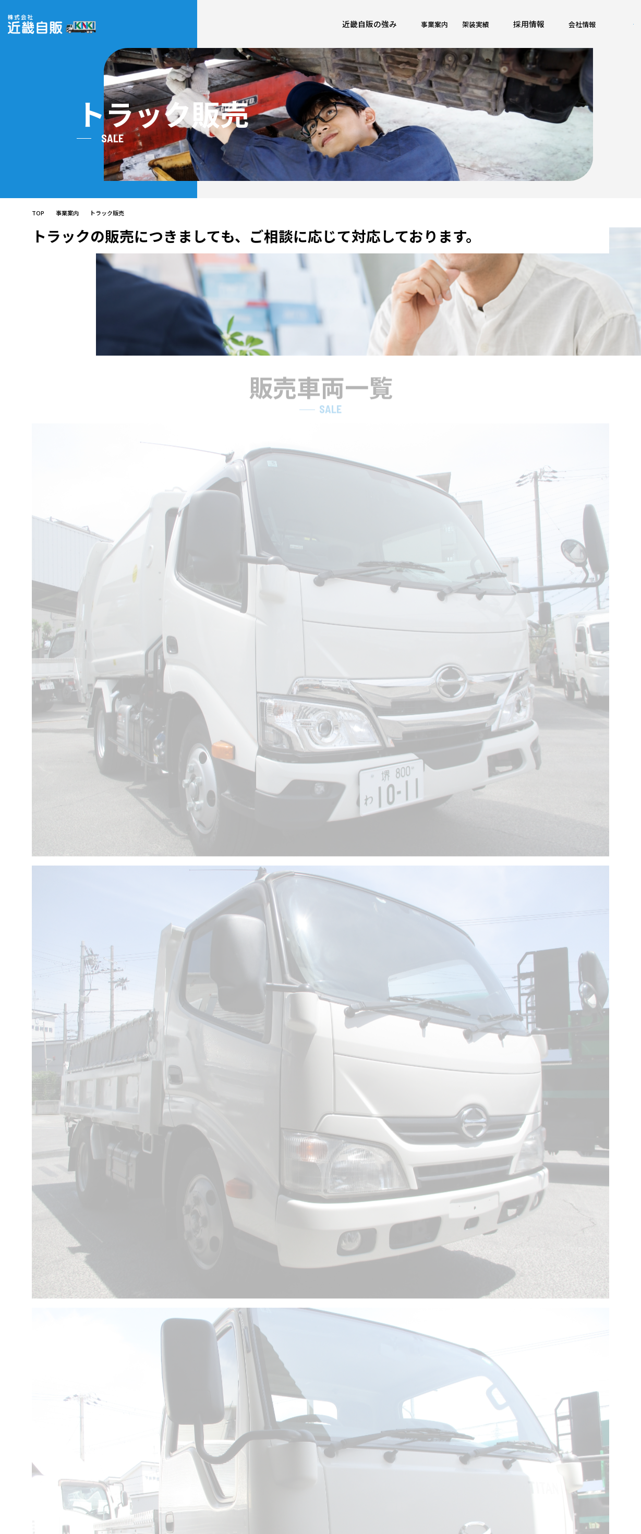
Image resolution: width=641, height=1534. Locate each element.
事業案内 (249, 29)
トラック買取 (350, 1442)
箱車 (404, 1457)
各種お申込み (554, 1395)
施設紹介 (454, 1412)
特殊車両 (411, 1472)
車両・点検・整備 (357, 1412)
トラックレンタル (357, 1472)
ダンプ (407, 1427)
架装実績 (291, 29)
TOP (38, 222)
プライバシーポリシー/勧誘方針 (544, 1518)
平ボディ (410, 1442)
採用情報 (332, 29)
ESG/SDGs (457, 1427)
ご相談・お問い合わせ (570, 1408)
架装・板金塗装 (354, 1427)
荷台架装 (411, 1412)
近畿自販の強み (198, 29)
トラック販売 (350, 1457)
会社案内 (457, 1395)
